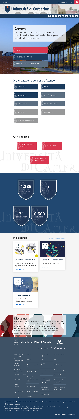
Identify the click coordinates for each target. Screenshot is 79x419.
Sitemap (56, 360)
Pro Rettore (48, 112)
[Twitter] (66, 16)
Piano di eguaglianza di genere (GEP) (59, 388)
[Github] (51, 348)
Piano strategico (50, 104)
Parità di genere (50, 95)
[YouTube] (76, 16)
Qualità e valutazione (44, 365)
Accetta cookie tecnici (61, 414)
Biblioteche (30, 360)
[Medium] (63, 16)
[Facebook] (49, 16)
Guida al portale (18, 397)
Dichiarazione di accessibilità (58, 381)
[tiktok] (53, 16)
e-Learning (30, 355)
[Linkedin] (59, 16)
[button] (4, 2)
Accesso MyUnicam (59, 355)
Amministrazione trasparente (45, 372)
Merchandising (45, 394)
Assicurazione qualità (26, 120)
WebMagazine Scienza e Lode (45, 388)
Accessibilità (57, 375)
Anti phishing (57, 365)
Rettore (21, 112)
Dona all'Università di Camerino (27, 64)
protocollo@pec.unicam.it (20, 375)
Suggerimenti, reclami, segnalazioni (44, 357)
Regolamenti (22, 95)
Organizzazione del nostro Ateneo (35, 80)
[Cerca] (76, 9)
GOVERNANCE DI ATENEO (24, 57)
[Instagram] (56, 16)
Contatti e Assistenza (17, 386)
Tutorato (29, 396)
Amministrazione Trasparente (28, 146)
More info (36, 411)
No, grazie (72, 414)
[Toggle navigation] (2, 9)
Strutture (21, 87)
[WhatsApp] (73, 16)
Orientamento (31, 386)
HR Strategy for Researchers (40, 160)
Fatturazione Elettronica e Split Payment (45, 380)
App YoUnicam (18, 380)
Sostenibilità (22, 104)
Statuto (47, 87)
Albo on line (51, 146)
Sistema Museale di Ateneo (32, 366)
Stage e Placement (32, 391)
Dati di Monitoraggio (59, 370)
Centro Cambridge (32, 372)
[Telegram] (70, 16)
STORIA (18, 50)
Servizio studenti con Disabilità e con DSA (32, 379)
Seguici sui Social (18, 392)
